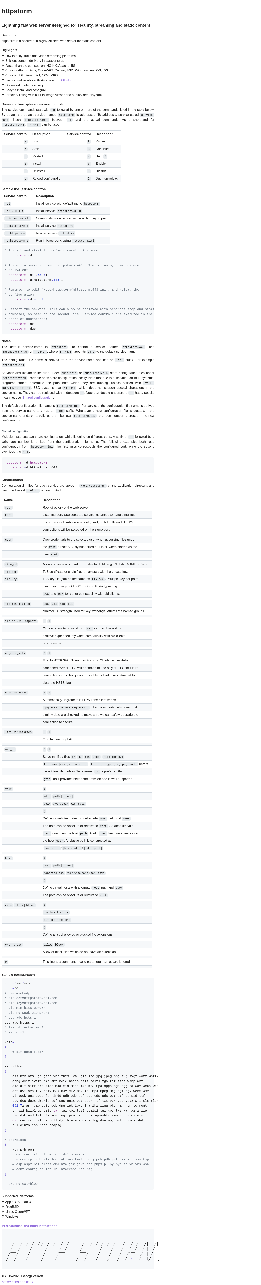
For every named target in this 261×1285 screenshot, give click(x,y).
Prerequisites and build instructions (29, 1223)
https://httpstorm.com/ (17, 1279)
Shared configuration (37, 396)
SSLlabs (66, 80)
